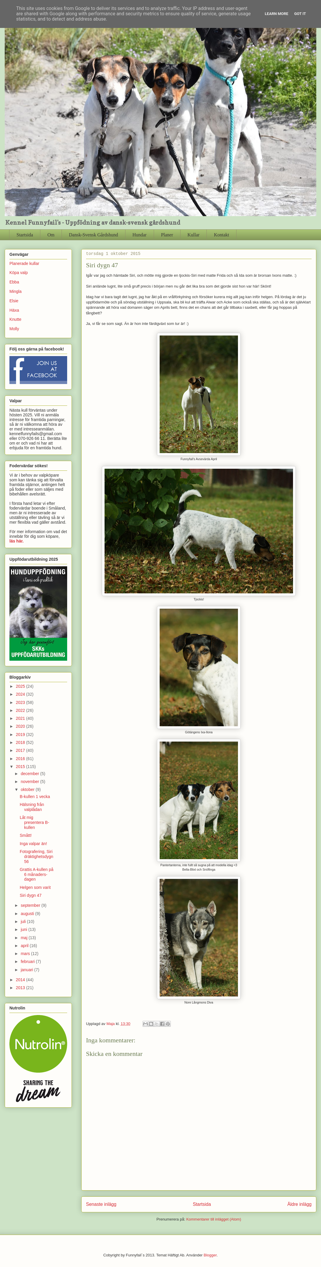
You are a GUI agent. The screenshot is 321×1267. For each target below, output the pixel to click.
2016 (21, 758)
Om (50, 234)
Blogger (210, 1255)
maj (24, 937)
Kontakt (221, 234)
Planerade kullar (24, 263)
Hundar (140, 234)
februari (28, 961)
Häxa (14, 310)
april (25, 945)
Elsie (13, 300)
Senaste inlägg (101, 1204)
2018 (21, 742)
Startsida (24, 234)
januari (27, 969)
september (31, 905)
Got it (300, 13)
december (30, 773)
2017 (21, 750)
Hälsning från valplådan (32, 807)
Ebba (14, 282)
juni (24, 929)
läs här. (16, 541)
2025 (21, 686)
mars (26, 953)
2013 (21, 987)
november (30, 781)
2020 (21, 726)
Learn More (276, 13)
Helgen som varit (35, 887)
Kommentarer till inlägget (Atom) (213, 1219)
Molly (14, 328)
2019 (21, 734)
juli (24, 921)
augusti (28, 913)
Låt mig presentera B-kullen (34, 822)
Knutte (15, 319)
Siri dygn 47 (31, 895)
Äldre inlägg (299, 1204)
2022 (21, 710)
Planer (167, 234)
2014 (21, 979)
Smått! (26, 835)
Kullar (194, 234)
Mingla (15, 291)
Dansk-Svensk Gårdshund (93, 234)
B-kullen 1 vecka (35, 796)
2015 (21, 766)
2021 (21, 718)
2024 (21, 694)
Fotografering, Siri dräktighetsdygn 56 (36, 856)
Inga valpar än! (33, 843)
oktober (28, 789)
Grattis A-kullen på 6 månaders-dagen (36, 874)
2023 (21, 702)
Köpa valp (18, 272)
